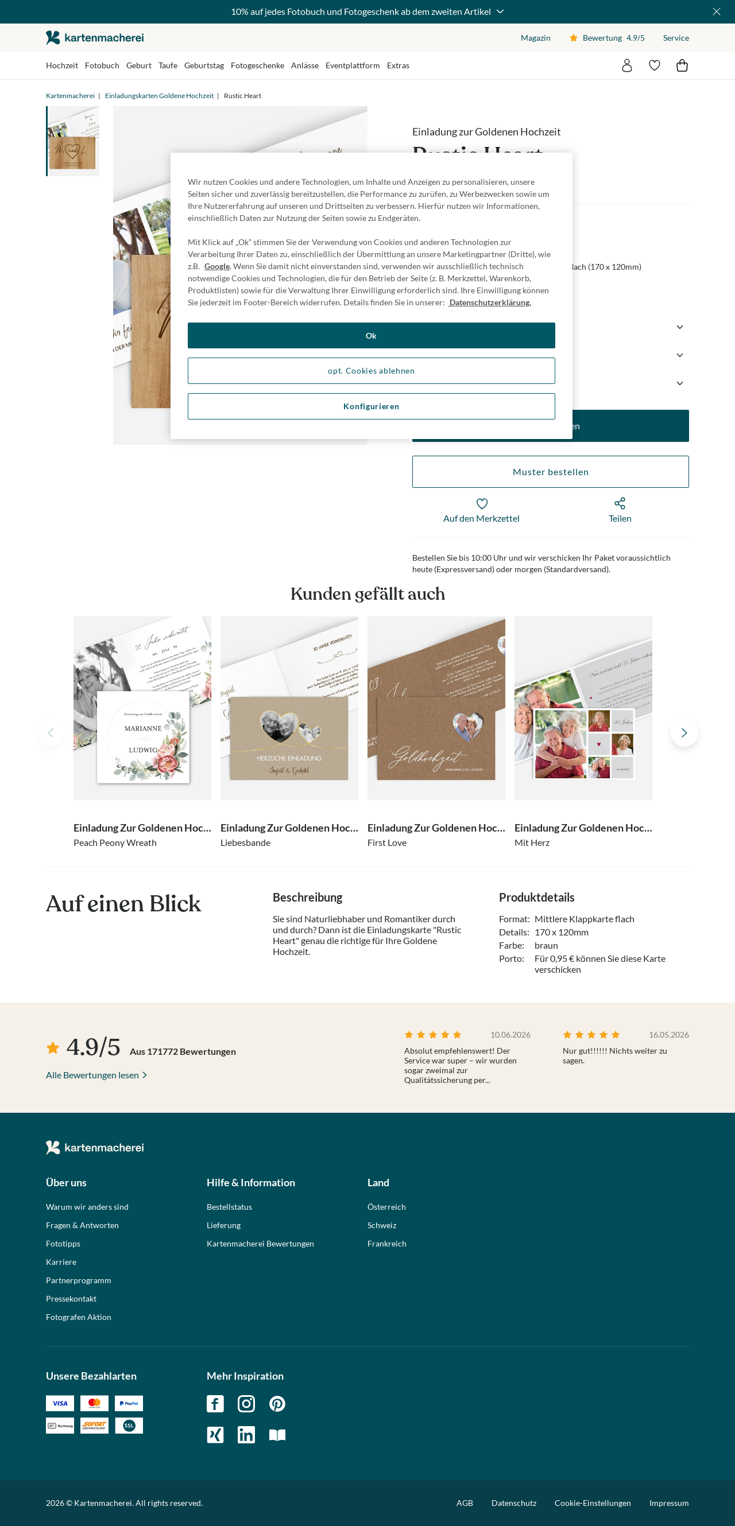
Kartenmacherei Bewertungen (260, 1243)
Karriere (61, 1262)
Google (217, 266)
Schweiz (382, 1225)
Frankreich (387, 1243)
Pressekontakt (71, 1298)
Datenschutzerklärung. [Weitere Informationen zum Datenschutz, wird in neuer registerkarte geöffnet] (489, 302)
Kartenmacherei (70, 95)
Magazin (536, 37)
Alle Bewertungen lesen (92, 1074)
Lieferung (224, 1225)
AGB (465, 1503)
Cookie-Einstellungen (593, 1503)
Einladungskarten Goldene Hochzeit (159, 95)
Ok (371, 335)
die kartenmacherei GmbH (95, 37)
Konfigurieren (371, 406)
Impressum (669, 1503)
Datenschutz (514, 1503)
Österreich (387, 1207)
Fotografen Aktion (78, 1317)
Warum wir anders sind (87, 1207)
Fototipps (63, 1243)
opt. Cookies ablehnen (371, 370)
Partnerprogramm (78, 1280)
